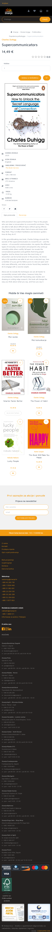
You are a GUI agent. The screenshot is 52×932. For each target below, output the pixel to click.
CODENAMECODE (43, 931)
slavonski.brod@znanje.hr (12, 695)
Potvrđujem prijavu (26, 518)
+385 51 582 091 (8, 588)
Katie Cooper (39, 452)
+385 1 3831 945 (8, 855)
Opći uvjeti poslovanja (10, 552)
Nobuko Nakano (13, 458)
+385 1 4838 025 (9, 825)
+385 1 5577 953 (8, 600)
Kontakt (5, 546)
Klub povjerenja (8, 560)
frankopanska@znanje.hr (12, 769)
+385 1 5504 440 (8, 585)
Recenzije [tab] (22, 215)
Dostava (5, 566)
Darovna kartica (8, 569)
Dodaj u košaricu (29, 78)
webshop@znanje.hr (9, 579)
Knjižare (5, 3)
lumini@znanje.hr (9, 725)
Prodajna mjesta (8, 549)
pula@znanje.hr (9, 666)
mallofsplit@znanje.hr (11, 843)
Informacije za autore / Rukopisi (14, 617)
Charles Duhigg (13, 333)
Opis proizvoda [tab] (9, 215)
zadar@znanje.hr (9, 739)
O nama (5, 543)
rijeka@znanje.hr (9, 680)
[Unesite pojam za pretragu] (26, 19)
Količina (6, 63)
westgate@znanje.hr (11, 784)
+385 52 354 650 (8, 597)
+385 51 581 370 (8, 752)
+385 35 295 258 (8, 594)
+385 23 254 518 (8, 591)
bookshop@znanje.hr (11, 651)
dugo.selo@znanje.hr (11, 828)
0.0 (41, 56)
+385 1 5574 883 (8, 766)
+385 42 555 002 (9, 722)
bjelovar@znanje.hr (10, 813)
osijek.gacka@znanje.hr (12, 798)
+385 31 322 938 (8, 796)
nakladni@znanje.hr (9, 611)
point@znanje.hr (9, 858)
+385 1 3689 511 (8, 614)
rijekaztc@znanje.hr (10, 754)
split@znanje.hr (9, 710)
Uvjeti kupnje (7, 563)
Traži (45, 19)
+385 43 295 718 (8, 582)
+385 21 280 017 (8, 840)
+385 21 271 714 (8, 707)
